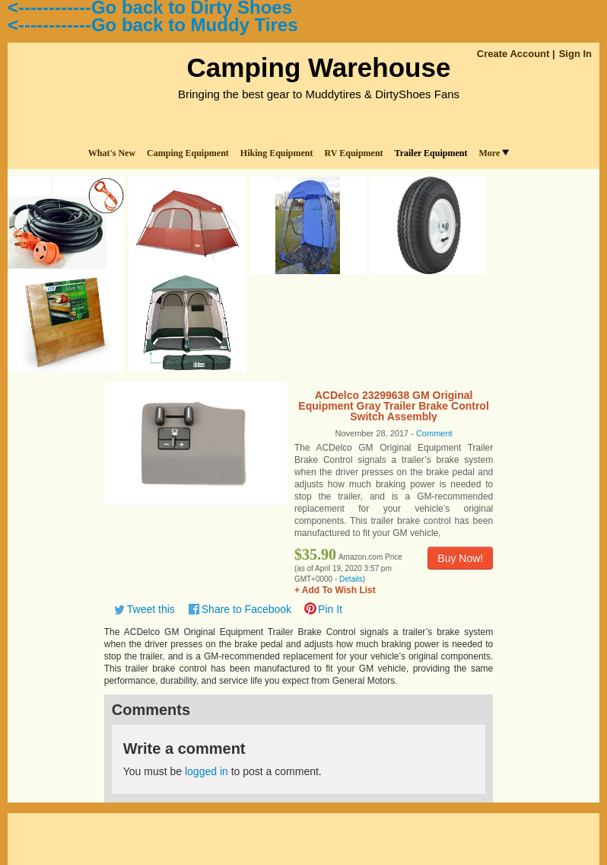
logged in (206, 771)
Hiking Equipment (276, 153)
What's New (111, 153)
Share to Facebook (246, 609)
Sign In (575, 53)
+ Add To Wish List (335, 590)
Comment (434, 433)
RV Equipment (354, 153)
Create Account (513, 53)
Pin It (330, 609)
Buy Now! (460, 558)
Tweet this (151, 609)
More (493, 153)
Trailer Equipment (431, 153)
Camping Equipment (188, 153)
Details (351, 579)
